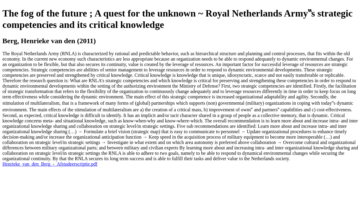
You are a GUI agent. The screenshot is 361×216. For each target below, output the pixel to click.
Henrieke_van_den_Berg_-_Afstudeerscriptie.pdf (49, 163)
